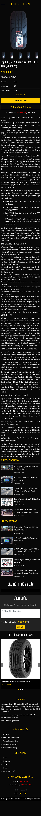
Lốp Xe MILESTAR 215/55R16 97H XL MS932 (16, 682)
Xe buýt (4, 768)
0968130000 (13, 717)
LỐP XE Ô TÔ (21, 244)
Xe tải (4, 765)
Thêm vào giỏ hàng (20, 107)
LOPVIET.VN (20, 4)
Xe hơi (4, 758)
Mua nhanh (20, 100)
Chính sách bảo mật (9, 744)
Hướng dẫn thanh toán (10, 738)
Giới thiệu (5, 734)
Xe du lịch (5, 761)
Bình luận (20, 627)
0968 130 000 (21, 113)
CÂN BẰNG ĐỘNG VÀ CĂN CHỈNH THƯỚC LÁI (18, 422)
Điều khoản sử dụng (9, 748)
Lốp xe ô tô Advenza (8, 156)
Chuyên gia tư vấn (8, 771)
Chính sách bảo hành (9, 741)
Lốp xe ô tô (5, 707)
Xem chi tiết (20, 95)
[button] (19, 690)
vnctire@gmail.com (12, 721)
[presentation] (2, 665)
